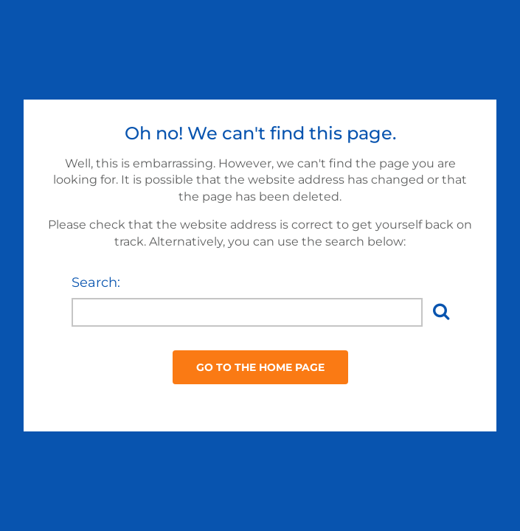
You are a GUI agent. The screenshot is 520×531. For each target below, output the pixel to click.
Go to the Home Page (260, 367)
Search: (96, 282)
